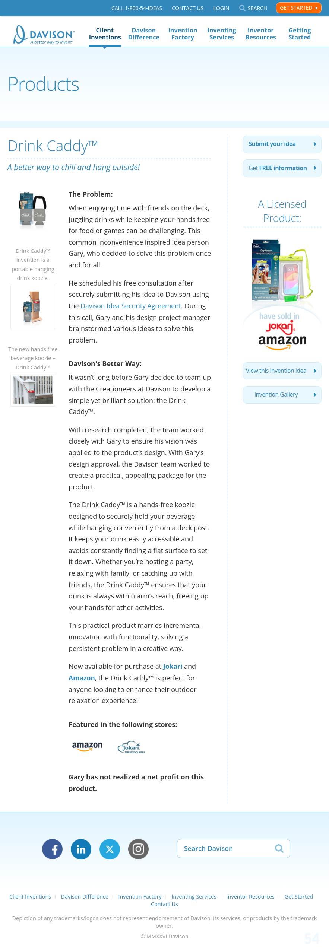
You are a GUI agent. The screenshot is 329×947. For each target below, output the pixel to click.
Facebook (52, 849)
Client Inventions (105, 33)
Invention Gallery (276, 406)
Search (257, 8)
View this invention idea (276, 381)
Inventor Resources (261, 33)
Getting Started (299, 33)
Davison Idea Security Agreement (132, 305)
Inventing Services (222, 33)
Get (266, 173)
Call (136, 8)
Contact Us (187, 8)
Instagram (138, 849)
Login (221, 8)
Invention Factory (182, 33)
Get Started (296, 7)
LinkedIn (81, 849)
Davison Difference (143, 33)
